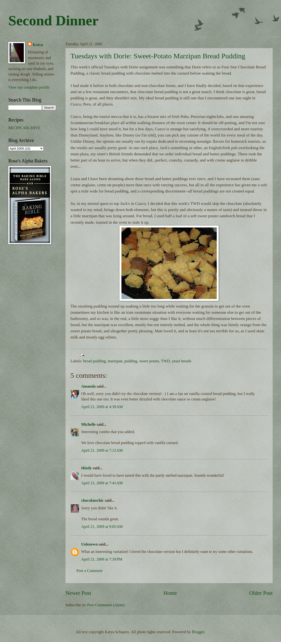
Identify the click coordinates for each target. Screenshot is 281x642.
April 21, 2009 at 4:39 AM (102, 406)
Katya (38, 44)
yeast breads (181, 361)
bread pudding (94, 361)
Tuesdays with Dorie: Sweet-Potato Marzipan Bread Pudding (157, 56)
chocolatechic (92, 500)
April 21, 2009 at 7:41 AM (102, 483)
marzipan (115, 361)
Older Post (261, 593)
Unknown (89, 544)
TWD (165, 361)
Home (170, 593)
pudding (130, 361)
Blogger (198, 632)
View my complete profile (29, 87)
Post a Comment (89, 570)
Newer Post (78, 593)
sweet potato (149, 361)
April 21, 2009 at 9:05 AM (102, 526)
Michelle (88, 424)
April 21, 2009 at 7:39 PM (101, 559)
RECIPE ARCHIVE (24, 128)
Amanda (88, 386)
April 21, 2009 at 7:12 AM (102, 450)
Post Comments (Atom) (106, 605)
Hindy (86, 468)
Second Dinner (53, 20)
